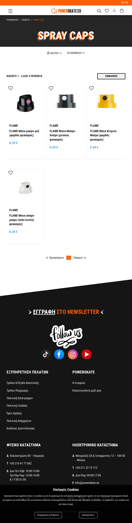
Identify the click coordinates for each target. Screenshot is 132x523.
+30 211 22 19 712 (86, 467)
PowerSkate (12, 20)
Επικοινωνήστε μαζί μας (86, 390)
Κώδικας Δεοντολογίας (21, 428)
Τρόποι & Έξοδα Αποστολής (23, 383)
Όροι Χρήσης (14, 413)
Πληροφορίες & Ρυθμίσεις (48, 515)
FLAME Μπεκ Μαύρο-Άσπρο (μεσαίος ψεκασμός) (63, 135)
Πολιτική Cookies (17, 405)
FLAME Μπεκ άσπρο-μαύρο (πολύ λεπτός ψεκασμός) (22, 220)
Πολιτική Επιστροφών (20, 398)
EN (126, 2)
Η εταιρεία (78, 383)
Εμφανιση (111, 76)
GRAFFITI (25, 20)
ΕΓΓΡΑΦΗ (44, 312)
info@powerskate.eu (87, 482)
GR (123, 2)
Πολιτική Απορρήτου (19, 421)
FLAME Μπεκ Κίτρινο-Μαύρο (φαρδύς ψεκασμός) (103, 135)
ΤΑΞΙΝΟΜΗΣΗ (76, 53)
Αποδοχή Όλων (88, 515)
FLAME (13, 125)
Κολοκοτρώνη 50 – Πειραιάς (27, 455)
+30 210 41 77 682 (21, 463)
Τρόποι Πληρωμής (17, 390)
